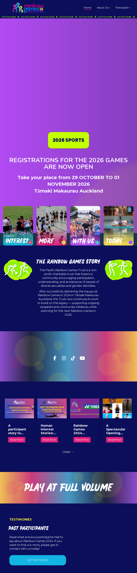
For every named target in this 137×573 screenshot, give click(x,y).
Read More (16, 439)
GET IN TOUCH (37, 560)
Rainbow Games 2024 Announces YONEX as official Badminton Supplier (83, 429)
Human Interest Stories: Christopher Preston (50, 429)
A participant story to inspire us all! (17, 429)
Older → (68, 452)
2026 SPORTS (68, 140)
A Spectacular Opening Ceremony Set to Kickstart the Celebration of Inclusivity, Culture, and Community (116, 429)
